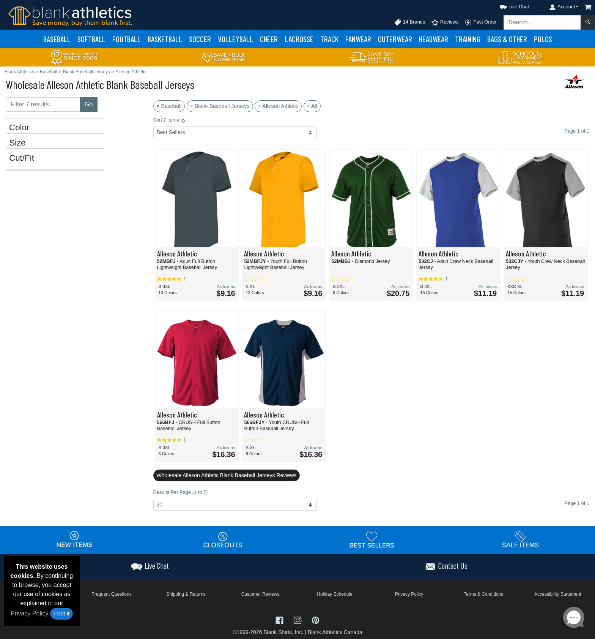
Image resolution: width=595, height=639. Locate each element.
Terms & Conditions (483, 594)
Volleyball (235, 39)
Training (467, 39)
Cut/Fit (21, 158)
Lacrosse (299, 39)
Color (19, 127)
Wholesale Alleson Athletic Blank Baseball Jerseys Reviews (227, 475)
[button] (507, 5)
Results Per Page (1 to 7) (180, 492)
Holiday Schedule (334, 594)
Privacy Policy (30, 613)
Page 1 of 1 (577, 503)
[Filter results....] (43, 104)
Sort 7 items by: (170, 120)
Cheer (269, 39)
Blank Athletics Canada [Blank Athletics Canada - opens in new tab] (335, 632)
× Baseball (169, 106)
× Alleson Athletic (278, 106)
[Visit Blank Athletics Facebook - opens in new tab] (280, 620)
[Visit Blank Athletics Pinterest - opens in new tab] (315, 620)
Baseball (57, 39)
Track (329, 39)
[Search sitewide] (542, 22)
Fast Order (480, 22)
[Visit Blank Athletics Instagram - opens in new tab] (298, 620)
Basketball (165, 39)
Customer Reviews (260, 594)
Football (126, 39)
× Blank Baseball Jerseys (220, 106)
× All (312, 106)
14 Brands (409, 22)
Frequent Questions (111, 594)
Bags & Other (507, 39)
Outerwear (395, 39)
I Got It (61, 614)
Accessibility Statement (557, 594)
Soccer (200, 39)
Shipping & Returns (185, 594)
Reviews (444, 22)
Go (89, 104)
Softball (91, 39)
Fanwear (358, 39)
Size (17, 143)
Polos (543, 39)
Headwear (433, 39)
